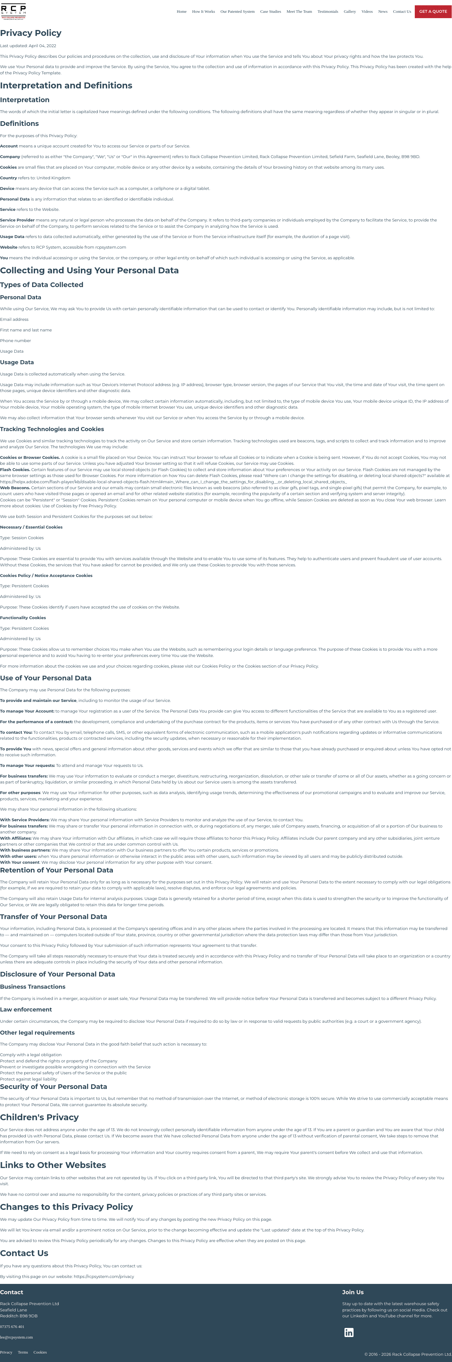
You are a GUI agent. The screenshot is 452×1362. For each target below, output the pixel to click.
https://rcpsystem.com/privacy (104, 1276)
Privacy (6, 1352)
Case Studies (270, 11)
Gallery (350, 11)
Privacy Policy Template (37, 72)
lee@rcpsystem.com (16, 1337)
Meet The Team (299, 11)
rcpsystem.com (110, 247)
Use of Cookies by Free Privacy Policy (79, 505)
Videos (367, 11)
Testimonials (328, 11)
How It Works (203, 11)
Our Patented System (237, 11)
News (383, 11)
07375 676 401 (12, 1326)
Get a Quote (433, 11)
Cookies (40, 1352)
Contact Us (402, 11)
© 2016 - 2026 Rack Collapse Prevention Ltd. (408, 1354)
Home (182, 11)
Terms (23, 1352)
